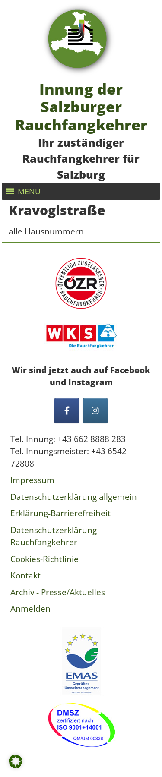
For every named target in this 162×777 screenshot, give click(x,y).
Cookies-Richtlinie (44, 559)
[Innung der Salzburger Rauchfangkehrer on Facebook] (66, 410)
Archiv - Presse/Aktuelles (57, 592)
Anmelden (30, 608)
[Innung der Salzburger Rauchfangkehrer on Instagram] (95, 410)
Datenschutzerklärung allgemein (73, 496)
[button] (29, 191)
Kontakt (25, 575)
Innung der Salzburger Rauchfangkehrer (81, 107)
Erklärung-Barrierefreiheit (60, 513)
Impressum (32, 480)
